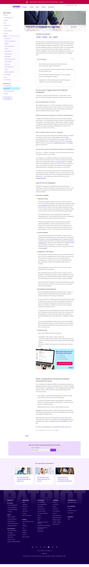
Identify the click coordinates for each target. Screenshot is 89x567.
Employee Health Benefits (14, 544)
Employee (7, 43)
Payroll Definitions (8, 51)
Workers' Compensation (9, 71)
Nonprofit (24, 507)
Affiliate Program (57, 522)
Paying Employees (8, 53)
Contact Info (55, 507)
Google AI (56, 37)
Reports (39, 520)
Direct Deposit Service (13, 526)
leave (63, 143)
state (39, 124)
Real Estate (25, 514)
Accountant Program (72, 505)
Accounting (6, 20)
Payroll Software (7, 88)
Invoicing (10, 514)
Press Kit (55, 516)
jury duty (70, 141)
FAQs (38, 522)
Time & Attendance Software (9, 91)
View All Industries (26, 518)
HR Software (6, 93)
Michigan (24, 535)
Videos (39, 518)
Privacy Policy (26, 559)
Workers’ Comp (11, 542)
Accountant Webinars (42, 516)
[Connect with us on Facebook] (36, 550)
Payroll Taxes (7, 64)
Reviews (44, 6)
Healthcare (25, 509)
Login (76, 4)
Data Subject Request (36, 559)
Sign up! (61, 1)
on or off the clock (59, 162)
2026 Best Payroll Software (43, 528)
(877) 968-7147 (69, 5)
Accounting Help (41, 507)
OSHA (67, 137)
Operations (6, 33)
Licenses (53, 559)
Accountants (51, 6)
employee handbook (41, 178)
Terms (64, 559)
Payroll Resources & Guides (10, 59)
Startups (24, 516)
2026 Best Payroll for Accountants (42, 531)
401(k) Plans (10, 540)
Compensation (7, 38)
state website (50, 388)
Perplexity (45, 37)
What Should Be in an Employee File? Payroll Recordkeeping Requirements (65, 476)
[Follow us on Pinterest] (57, 550)
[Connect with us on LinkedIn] (32, 550)
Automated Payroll (12, 528)
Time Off (6, 69)
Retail (23, 505)
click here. (56, 430)
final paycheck (54, 239)
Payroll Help (40, 511)
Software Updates (57, 525)
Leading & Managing (8, 30)
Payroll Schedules (8, 61)
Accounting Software (8, 85)
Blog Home (6, 15)
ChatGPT (39, 37)
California (24, 528)
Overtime (6, 48)
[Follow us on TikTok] (52, 550)
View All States (25, 539)
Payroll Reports (8, 56)
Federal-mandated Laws (9, 46)
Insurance (5, 28)
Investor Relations (57, 518)
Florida (24, 537)
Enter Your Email (35, 448)
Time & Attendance (7, 79)
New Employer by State (27, 524)
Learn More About (64, 364)
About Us (55, 505)
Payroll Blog (40, 509)
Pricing (31, 6)
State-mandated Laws (9, 66)
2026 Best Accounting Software (42, 525)
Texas (23, 526)
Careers (54, 511)
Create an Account (72, 513)
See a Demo (7, 98)
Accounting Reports (12, 510)
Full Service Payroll (12, 522)
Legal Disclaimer (46, 559)
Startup (5, 77)
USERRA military (58, 143)
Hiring (5, 22)
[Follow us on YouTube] (48, 550)
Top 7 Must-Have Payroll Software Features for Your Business (44, 475)
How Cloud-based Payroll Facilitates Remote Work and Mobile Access (24, 475)
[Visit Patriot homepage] (16, 6)
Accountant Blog (41, 514)
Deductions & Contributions (10, 41)
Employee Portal (11, 537)
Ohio (23, 531)
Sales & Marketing (7, 74)
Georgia (24, 533)
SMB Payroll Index (57, 520)
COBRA (44, 248)
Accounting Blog (41, 505)
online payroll (65, 420)
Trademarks (59, 559)
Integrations (40, 534)
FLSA (72, 386)
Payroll (5, 36)
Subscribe (53, 450)
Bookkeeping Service (12, 512)
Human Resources (7, 25)
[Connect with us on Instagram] (44, 550)
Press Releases (56, 514)
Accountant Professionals (8, 17)
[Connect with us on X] (40, 550)
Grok (50, 37)
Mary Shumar (74, 26)
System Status (56, 527)
